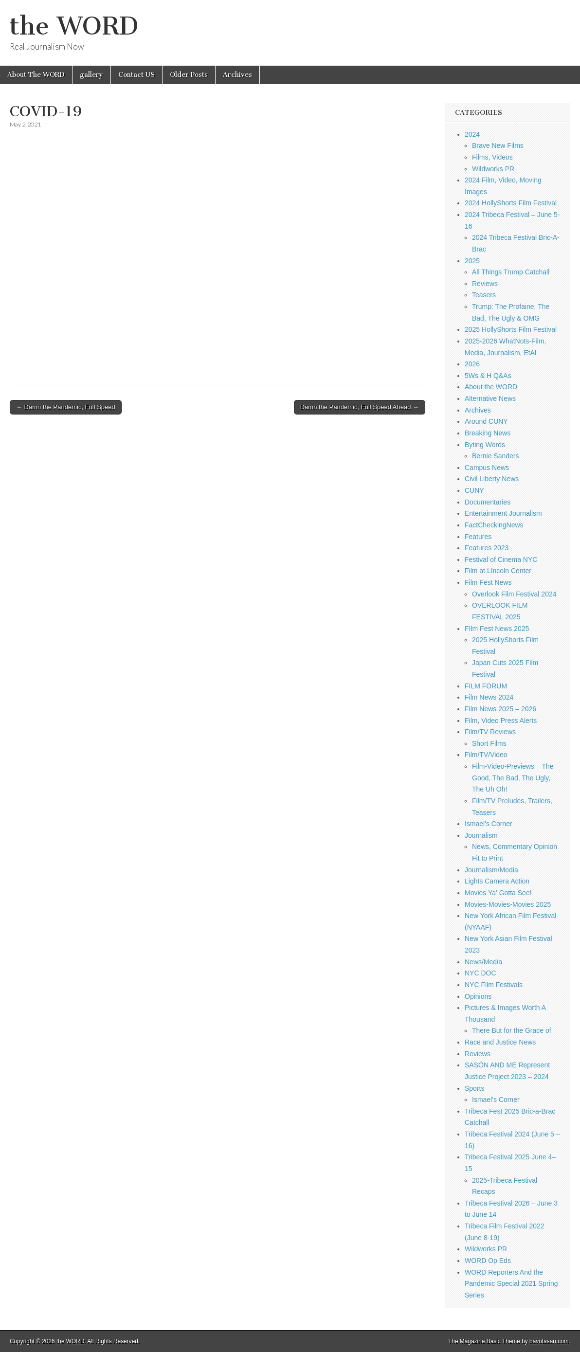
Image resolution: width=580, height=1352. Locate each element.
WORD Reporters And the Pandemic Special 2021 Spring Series (511, 1283)
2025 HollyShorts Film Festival (511, 329)
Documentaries (487, 502)
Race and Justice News (500, 1042)
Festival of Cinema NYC (501, 559)
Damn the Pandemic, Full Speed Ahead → (359, 407)
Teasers (484, 295)
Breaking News (487, 433)
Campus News (487, 467)
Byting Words (485, 445)
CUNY (474, 490)
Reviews (485, 284)
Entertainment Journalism (503, 513)
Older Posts (189, 75)
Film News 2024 (489, 697)
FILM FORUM (486, 686)
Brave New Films (498, 145)
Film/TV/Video (486, 754)
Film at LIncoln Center (498, 571)
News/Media (483, 962)
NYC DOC (480, 973)
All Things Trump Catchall (510, 272)
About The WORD (36, 75)
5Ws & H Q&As (488, 375)
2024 (472, 134)
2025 (472, 261)
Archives (237, 75)
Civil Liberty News (492, 479)
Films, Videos (492, 157)
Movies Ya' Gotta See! (498, 893)
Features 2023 (486, 548)
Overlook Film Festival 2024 (514, 594)
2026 (472, 364)
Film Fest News (488, 582)
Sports (474, 1088)
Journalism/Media (491, 870)
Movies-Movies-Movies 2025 (508, 904)
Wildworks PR (493, 169)
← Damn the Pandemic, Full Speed (65, 407)
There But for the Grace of (511, 1030)
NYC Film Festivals (494, 985)
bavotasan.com (549, 1341)
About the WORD (491, 387)
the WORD (74, 26)
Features (478, 537)
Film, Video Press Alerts (501, 720)
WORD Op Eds (488, 1260)
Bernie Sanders (495, 456)
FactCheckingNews (494, 525)
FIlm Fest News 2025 (497, 628)
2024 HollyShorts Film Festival (511, 203)
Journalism (481, 835)
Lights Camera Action (497, 881)
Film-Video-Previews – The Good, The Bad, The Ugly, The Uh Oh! (513, 777)
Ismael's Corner (488, 824)
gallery (91, 75)
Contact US (136, 75)
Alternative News (490, 398)
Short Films (489, 743)
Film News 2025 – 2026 (500, 709)
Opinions (478, 996)
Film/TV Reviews (490, 732)
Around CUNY (486, 421)
